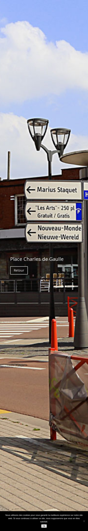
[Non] (84, 521)
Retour (19, 270)
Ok (44, 526)
